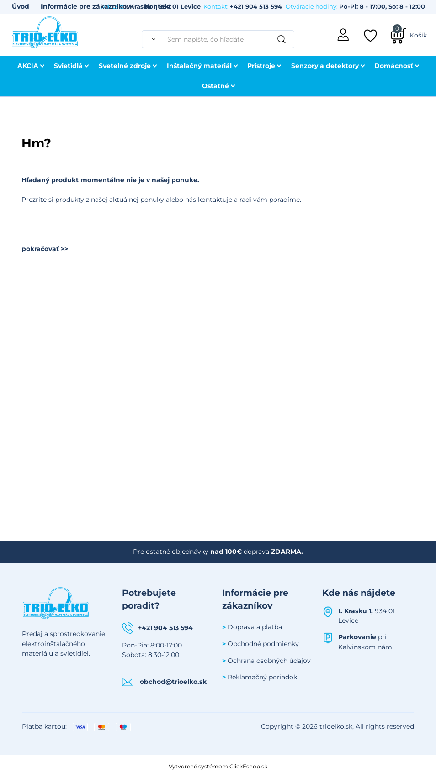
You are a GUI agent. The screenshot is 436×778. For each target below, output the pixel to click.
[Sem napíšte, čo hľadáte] (228, 39)
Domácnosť (393, 66)
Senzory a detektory (325, 66)
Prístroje (261, 66)
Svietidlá (68, 66)
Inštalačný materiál (199, 66)
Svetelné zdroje (125, 66)
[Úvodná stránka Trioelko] (45, 31)
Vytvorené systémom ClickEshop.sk (218, 766)
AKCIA (27, 66)
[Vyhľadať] (152, 39)
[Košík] (408, 35)
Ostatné (215, 86)
